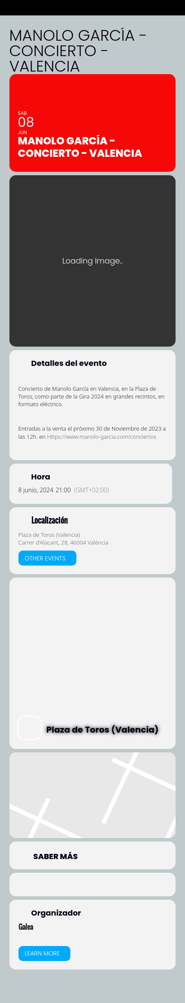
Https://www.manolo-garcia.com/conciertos (101, 436)
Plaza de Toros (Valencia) (49, 535)
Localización (49, 520)
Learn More (42, 953)
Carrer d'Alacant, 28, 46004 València (63, 542)
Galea (25, 927)
